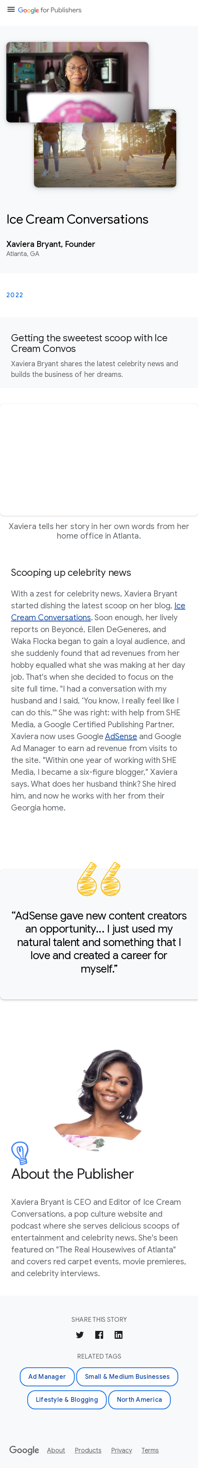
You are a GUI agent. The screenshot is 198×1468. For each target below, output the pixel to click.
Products (88, 1451)
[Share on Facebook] (99, 1336)
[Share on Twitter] (80, 1336)
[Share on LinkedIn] (118, 1336)
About (56, 1451)
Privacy (121, 1451)
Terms (150, 1451)
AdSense (121, 737)
